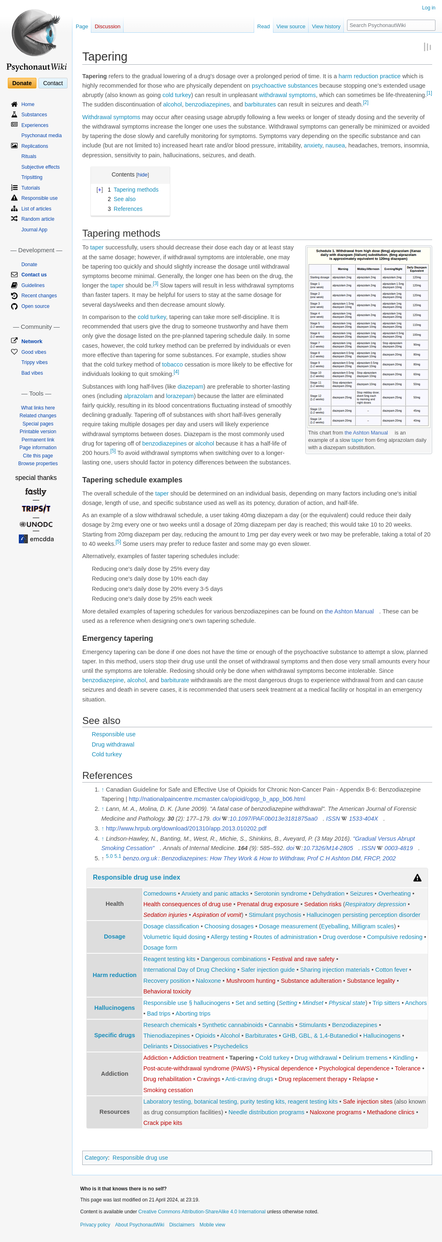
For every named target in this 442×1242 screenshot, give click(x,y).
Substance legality (371, 980)
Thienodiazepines (166, 1035)
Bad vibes (32, 373)
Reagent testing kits (169, 959)
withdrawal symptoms (287, 95)
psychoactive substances (285, 85)
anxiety (313, 145)
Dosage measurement (288, 926)
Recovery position (166, 980)
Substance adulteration (311, 980)
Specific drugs (114, 1035)
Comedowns (159, 893)
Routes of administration (285, 937)
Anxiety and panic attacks (214, 893)
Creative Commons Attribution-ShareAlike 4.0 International (202, 1212)
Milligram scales (373, 926)
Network (31, 341)
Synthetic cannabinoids (232, 1025)
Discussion (107, 26)
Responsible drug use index (136, 877)
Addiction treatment (198, 1057)
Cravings (208, 1079)
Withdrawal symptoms (111, 117)
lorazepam (180, 396)
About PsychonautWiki (139, 1225)
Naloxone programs (336, 1112)
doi (217, 818)
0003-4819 (399, 848)
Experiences (34, 125)
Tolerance (408, 1068)
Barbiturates (261, 1035)
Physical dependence (285, 1068)
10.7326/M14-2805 (328, 848)
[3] (155, 283)
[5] (113, 451)
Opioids (205, 1035)
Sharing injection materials (335, 969)
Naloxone (208, 980)
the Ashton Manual (366, 433)
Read (263, 26)
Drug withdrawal (113, 744)
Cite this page (38, 456)
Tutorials (30, 188)
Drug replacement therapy (313, 1079)
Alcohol (230, 1035)
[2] (365, 103)
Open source (35, 306)
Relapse (363, 1079)
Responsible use (113, 734)
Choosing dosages (229, 926)
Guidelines (33, 285)
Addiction (155, 1057)
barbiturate (175, 680)
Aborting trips (193, 1013)
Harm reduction (115, 975)
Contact (53, 83)
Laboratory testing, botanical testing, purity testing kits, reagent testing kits (240, 1101)
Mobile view (212, 1225)
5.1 (118, 856)
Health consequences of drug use (187, 904)
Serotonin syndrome (280, 893)
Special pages (38, 424)
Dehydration (329, 893)
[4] (176, 372)
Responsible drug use (140, 1157)
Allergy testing (229, 937)
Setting (288, 1003)
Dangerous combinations (233, 959)
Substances (34, 115)
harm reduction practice (369, 76)
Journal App (34, 230)
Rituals (28, 156)
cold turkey (176, 95)
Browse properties (38, 463)
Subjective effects (40, 167)
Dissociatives (191, 1046)
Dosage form (160, 947)
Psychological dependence (354, 1068)
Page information (37, 447)
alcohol (172, 104)
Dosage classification (171, 926)
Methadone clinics (391, 1112)
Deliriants (155, 1046)
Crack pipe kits (162, 1123)
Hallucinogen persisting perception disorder (363, 915)
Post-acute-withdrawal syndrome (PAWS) (197, 1068)
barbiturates (260, 104)
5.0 (109, 856)
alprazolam (138, 396)
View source (291, 26)
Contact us (34, 275)
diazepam (190, 386)
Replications (34, 146)
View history (326, 26)
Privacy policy (95, 1225)
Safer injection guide (268, 969)
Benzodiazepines (354, 1025)
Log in (428, 8)
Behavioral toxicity (167, 991)
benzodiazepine (103, 680)
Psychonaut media (41, 135)
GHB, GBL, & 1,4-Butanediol (320, 1035)
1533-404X (363, 818)
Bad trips (158, 1013)
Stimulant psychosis (275, 915)
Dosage (114, 936)
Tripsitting (32, 177)
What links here (38, 408)
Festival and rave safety (303, 959)
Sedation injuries (165, 915)
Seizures (361, 893)
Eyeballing (334, 926)
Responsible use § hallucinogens (186, 1003)
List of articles (36, 209)
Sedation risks (322, 904)
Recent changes (39, 296)
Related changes (38, 416)
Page (82, 26)
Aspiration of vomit (217, 915)
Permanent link (38, 440)
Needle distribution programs (266, 1112)
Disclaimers (181, 1225)
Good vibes (33, 352)
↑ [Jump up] (102, 789)
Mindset (312, 1003)
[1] (429, 93)
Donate (22, 83)
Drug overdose (342, 937)
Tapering (241, 1057)
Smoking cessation (168, 1090)
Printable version (38, 431)
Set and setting (255, 1003)
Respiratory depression (375, 904)
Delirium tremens (365, 1057)
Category (96, 1157)
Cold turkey (107, 754)
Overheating (394, 893)
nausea (335, 145)
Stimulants (313, 1025)
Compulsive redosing (394, 937)
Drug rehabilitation (167, 1079)
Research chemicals (170, 1025)
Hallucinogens (115, 1007)
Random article (37, 219)
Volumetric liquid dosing (174, 937)
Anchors (416, 1003)
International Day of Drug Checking (189, 969)
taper (357, 440)
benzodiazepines (207, 104)
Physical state (347, 1003)
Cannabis (280, 1025)
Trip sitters (386, 1003)
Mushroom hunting (250, 980)
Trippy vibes (34, 362)
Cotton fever (391, 969)
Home (27, 104)
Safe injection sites (367, 1101)
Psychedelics (231, 1046)
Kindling (403, 1057)
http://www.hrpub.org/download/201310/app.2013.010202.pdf (186, 828)
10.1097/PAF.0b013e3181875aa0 (274, 818)
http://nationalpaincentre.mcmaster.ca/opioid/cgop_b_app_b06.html (217, 799)
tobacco (172, 364)
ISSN (333, 818)
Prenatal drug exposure (268, 904)
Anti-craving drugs (249, 1079)
